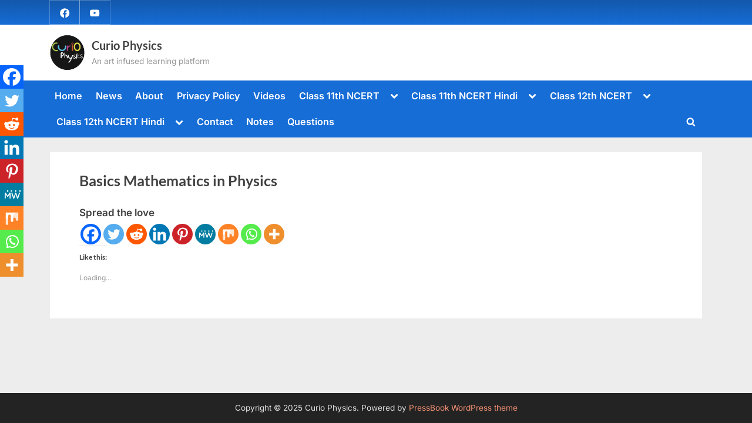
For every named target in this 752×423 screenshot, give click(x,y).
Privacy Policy (208, 96)
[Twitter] (113, 234)
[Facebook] (90, 234)
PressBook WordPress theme (463, 407)
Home (68, 96)
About (149, 96)
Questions (310, 121)
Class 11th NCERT (339, 96)
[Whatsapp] (251, 234)
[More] (274, 234)
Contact (215, 121)
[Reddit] (136, 234)
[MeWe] (205, 234)
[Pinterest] (182, 234)
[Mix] (228, 234)
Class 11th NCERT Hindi (464, 96)
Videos (269, 96)
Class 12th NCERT (591, 96)
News (109, 96)
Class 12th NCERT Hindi (110, 121)
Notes (260, 121)
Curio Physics (127, 45)
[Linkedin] (159, 234)
